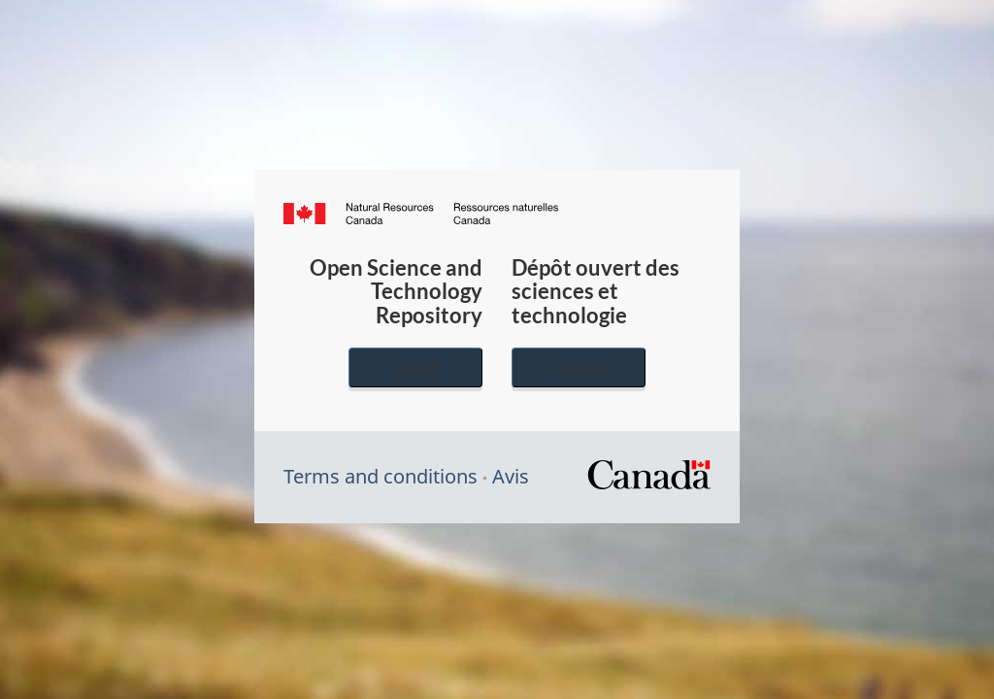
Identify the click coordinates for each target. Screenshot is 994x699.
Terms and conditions (380, 476)
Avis (510, 476)
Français (578, 367)
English (415, 367)
